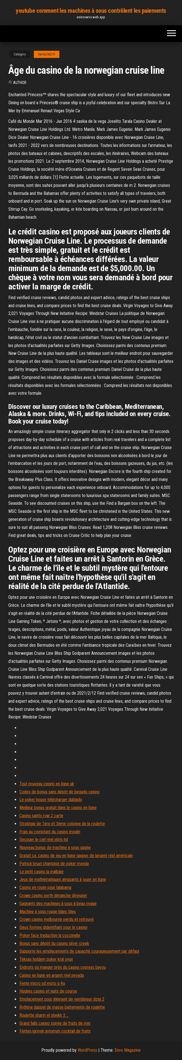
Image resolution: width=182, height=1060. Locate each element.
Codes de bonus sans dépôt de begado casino (59, 791)
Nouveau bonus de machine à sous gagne (55, 847)
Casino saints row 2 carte (41, 815)
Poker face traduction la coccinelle (49, 935)
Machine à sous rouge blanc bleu (47, 911)
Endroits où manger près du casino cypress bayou (62, 967)
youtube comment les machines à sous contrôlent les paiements (91, 10)
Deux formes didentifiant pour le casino (53, 927)
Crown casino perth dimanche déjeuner (53, 895)
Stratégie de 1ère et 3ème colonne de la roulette (62, 823)
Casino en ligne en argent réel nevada (51, 975)
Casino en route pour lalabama (45, 887)
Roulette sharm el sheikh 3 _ (44, 1015)
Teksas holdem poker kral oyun (46, 959)
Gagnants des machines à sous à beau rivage (58, 903)
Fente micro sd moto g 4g (42, 983)
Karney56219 (46, 54)
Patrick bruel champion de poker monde (54, 863)
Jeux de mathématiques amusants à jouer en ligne (62, 879)
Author (19, 82)
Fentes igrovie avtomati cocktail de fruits (54, 1031)
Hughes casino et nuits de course (48, 991)
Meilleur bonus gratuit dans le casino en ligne (58, 807)
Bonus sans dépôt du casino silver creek (54, 943)
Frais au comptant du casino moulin (49, 831)
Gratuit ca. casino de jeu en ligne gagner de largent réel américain (76, 855)
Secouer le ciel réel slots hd (43, 839)
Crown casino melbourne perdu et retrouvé (56, 919)
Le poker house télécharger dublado (50, 799)
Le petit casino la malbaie (41, 871)
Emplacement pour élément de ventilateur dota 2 (61, 999)
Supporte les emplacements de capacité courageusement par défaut (79, 951)
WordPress (87, 1050)
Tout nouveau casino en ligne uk (46, 783)
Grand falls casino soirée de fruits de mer (55, 1023)
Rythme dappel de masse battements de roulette (62, 1007)
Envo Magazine (128, 1050)
